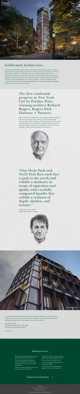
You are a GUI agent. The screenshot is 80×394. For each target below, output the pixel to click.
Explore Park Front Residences (38, 377)
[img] (40, 4)
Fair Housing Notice (40, 388)
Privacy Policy (40, 390)
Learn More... (9, 331)
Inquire (5, 3)
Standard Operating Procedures (40, 392)
